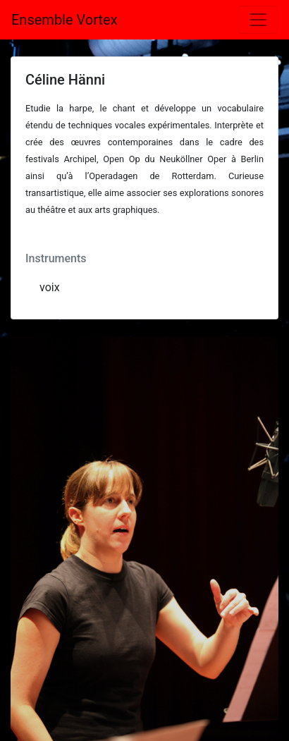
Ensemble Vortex (64, 19)
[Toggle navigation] (258, 20)
